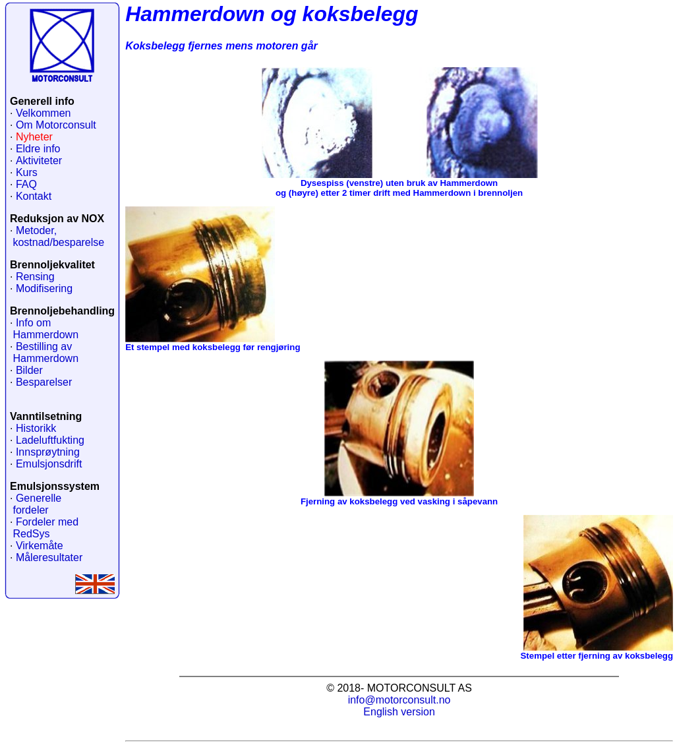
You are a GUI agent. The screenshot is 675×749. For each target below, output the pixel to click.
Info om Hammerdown (44, 328)
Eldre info (38, 148)
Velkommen (43, 113)
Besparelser (44, 382)
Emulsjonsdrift (49, 463)
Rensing (35, 276)
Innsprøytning (48, 452)
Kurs (27, 172)
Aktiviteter (39, 160)
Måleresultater (49, 557)
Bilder (29, 370)
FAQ (26, 184)
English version (399, 711)
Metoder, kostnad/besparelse (57, 236)
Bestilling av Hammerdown (44, 352)
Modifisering (44, 288)
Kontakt (33, 196)
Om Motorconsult (56, 125)
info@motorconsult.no (399, 699)
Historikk (36, 428)
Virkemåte (39, 545)
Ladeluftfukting (50, 440)
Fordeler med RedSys (44, 527)
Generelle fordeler (35, 504)
